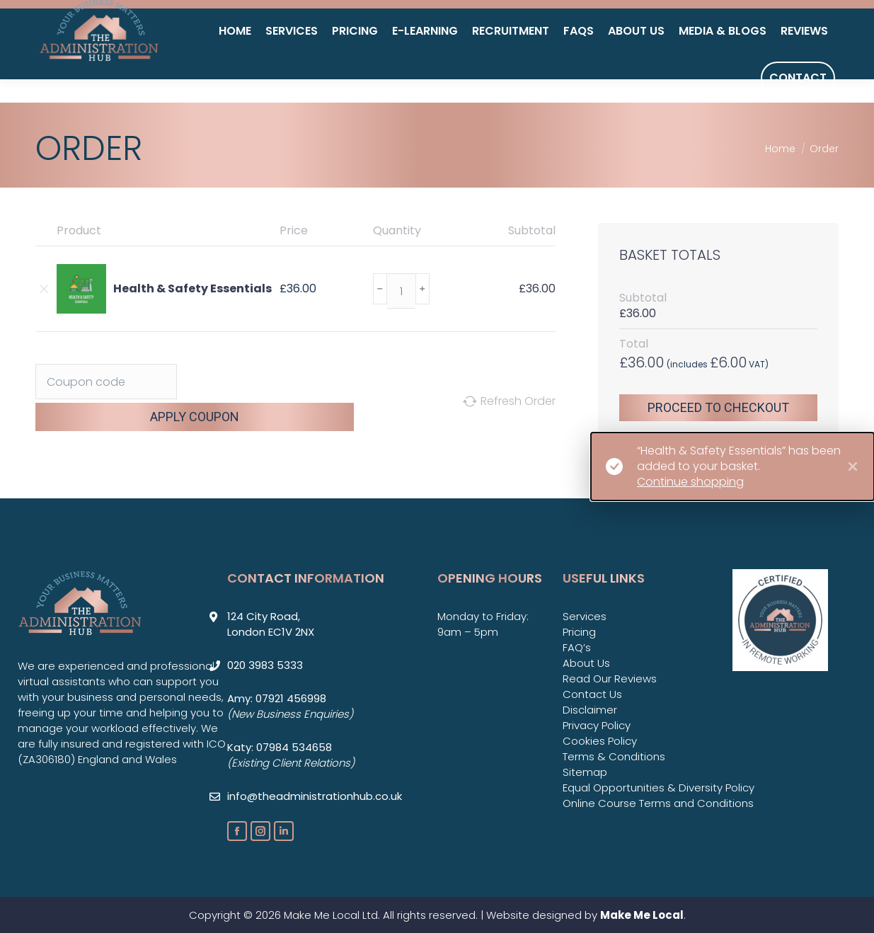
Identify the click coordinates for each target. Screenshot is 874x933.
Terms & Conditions (614, 756)
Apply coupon (194, 416)
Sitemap (585, 772)
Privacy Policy (597, 725)
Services (584, 616)
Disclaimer (590, 709)
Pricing (579, 631)
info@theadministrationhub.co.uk (712, 24)
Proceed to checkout (718, 407)
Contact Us (592, 694)
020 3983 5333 (547, 24)
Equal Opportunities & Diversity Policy (658, 787)
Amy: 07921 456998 (276, 698)
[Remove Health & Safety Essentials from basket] (42, 289)
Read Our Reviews (610, 678)
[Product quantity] (401, 291)
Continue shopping (690, 482)
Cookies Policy (600, 740)
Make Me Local (642, 915)
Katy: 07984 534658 (279, 747)
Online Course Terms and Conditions (658, 803)
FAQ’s (577, 647)
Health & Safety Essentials (192, 289)
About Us (586, 663)
